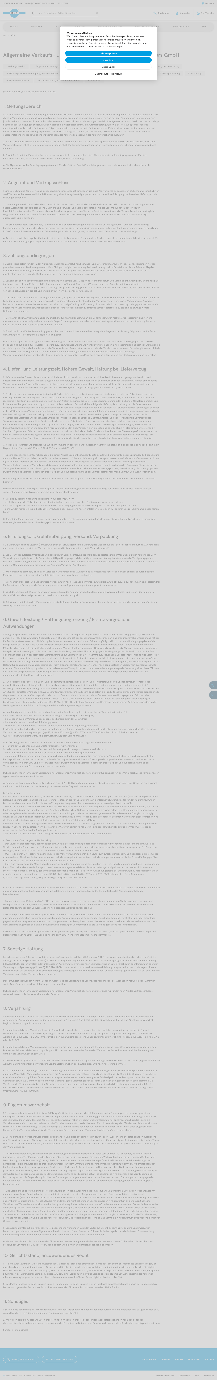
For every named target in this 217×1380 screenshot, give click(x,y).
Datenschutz (101, 73)
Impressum (116, 73)
